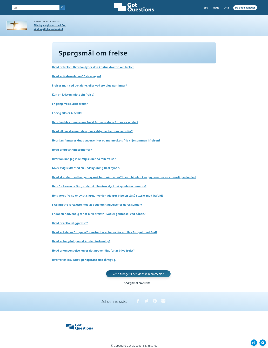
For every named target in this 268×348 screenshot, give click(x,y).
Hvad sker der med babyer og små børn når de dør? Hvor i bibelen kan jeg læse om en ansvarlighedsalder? (124, 177)
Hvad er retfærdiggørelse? (70, 223)
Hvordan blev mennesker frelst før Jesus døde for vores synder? (95, 122)
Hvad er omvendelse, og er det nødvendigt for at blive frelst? (93, 250)
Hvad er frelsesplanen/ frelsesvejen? (76, 76)
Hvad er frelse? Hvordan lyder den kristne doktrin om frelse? (93, 67)
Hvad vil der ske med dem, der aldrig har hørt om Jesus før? (92, 131)
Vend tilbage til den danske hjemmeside (138, 274)
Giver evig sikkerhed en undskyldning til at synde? (86, 168)
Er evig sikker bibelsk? (67, 113)
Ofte (226, 7)
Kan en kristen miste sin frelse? (73, 94)
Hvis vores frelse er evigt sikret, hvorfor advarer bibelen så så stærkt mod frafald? (107, 195)
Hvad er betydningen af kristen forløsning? (81, 241)
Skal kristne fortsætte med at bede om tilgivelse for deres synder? (97, 205)
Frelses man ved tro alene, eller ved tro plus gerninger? (89, 85)
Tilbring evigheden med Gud (50, 25)
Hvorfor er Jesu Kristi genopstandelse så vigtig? (84, 260)
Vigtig (216, 7)
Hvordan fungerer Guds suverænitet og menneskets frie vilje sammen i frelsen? (106, 140)
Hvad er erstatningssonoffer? (72, 150)
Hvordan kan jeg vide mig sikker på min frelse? (84, 159)
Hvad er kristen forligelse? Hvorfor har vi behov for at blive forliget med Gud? (104, 232)
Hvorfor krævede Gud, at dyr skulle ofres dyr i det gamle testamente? (99, 186)
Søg (206, 7)
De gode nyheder (245, 7)
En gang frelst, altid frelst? (70, 104)
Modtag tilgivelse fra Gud (48, 29)
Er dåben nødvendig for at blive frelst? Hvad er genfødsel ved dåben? (98, 214)
